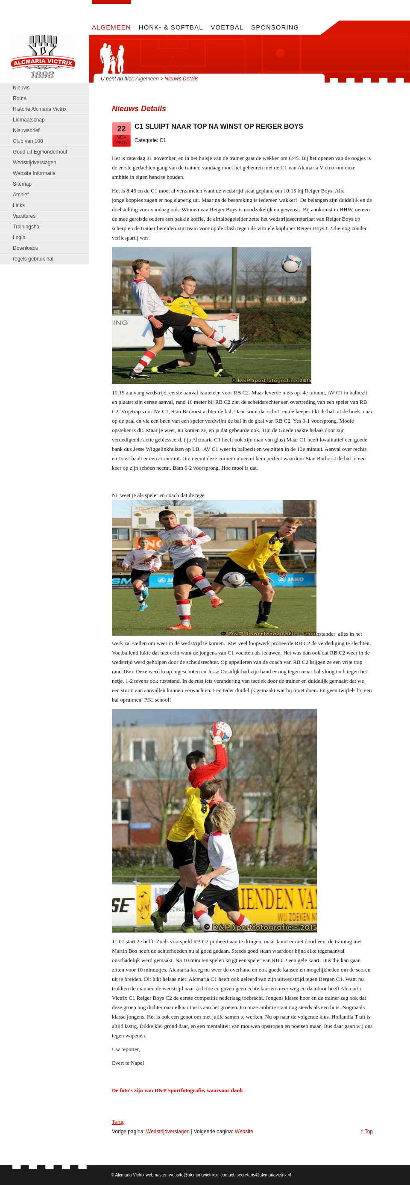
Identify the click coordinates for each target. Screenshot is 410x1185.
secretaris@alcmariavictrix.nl (264, 1175)
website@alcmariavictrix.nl (194, 1175)
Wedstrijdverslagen (168, 1132)
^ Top (367, 1132)
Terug (118, 1122)
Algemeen (147, 79)
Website (244, 1132)
